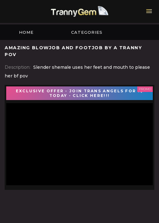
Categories (86, 32)
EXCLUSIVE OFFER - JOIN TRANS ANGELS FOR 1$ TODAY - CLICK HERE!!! (79, 93)
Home (26, 32)
